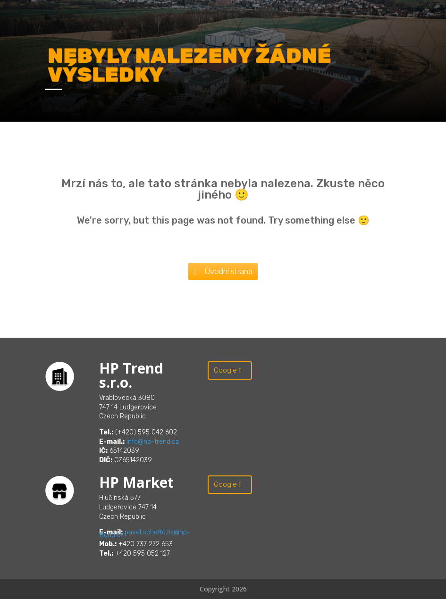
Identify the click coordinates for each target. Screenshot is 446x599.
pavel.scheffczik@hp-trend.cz (144, 533)
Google (225, 370)
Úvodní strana (228, 271)
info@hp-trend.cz (152, 442)
